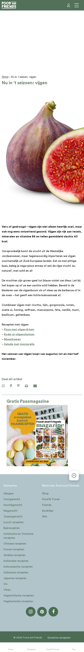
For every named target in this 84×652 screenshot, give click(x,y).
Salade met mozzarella (19, 344)
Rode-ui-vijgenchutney (19, 334)
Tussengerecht (13, 516)
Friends (46, 505)
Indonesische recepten (18, 566)
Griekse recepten (14, 555)
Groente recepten (59, 637)
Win (44, 516)
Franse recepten (13, 549)
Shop (45, 493)
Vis (5, 584)
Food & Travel (52, 649)
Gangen (8, 493)
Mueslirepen (12, 339)
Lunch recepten (13, 522)
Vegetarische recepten (18, 601)
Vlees (6, 589)
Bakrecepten (11, 528)
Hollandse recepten (16, 561)
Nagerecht (10, 510)
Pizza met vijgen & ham (19, 329)
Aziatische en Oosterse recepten (18, 535)
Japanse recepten (15, 578)
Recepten (31, 649)
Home (10, 649)
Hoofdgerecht (12, 505)
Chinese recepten (14, 543)
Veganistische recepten (18, 595)
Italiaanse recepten (15, 572)
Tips (73, 649)
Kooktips (47, 510)
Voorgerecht (11, 499)
